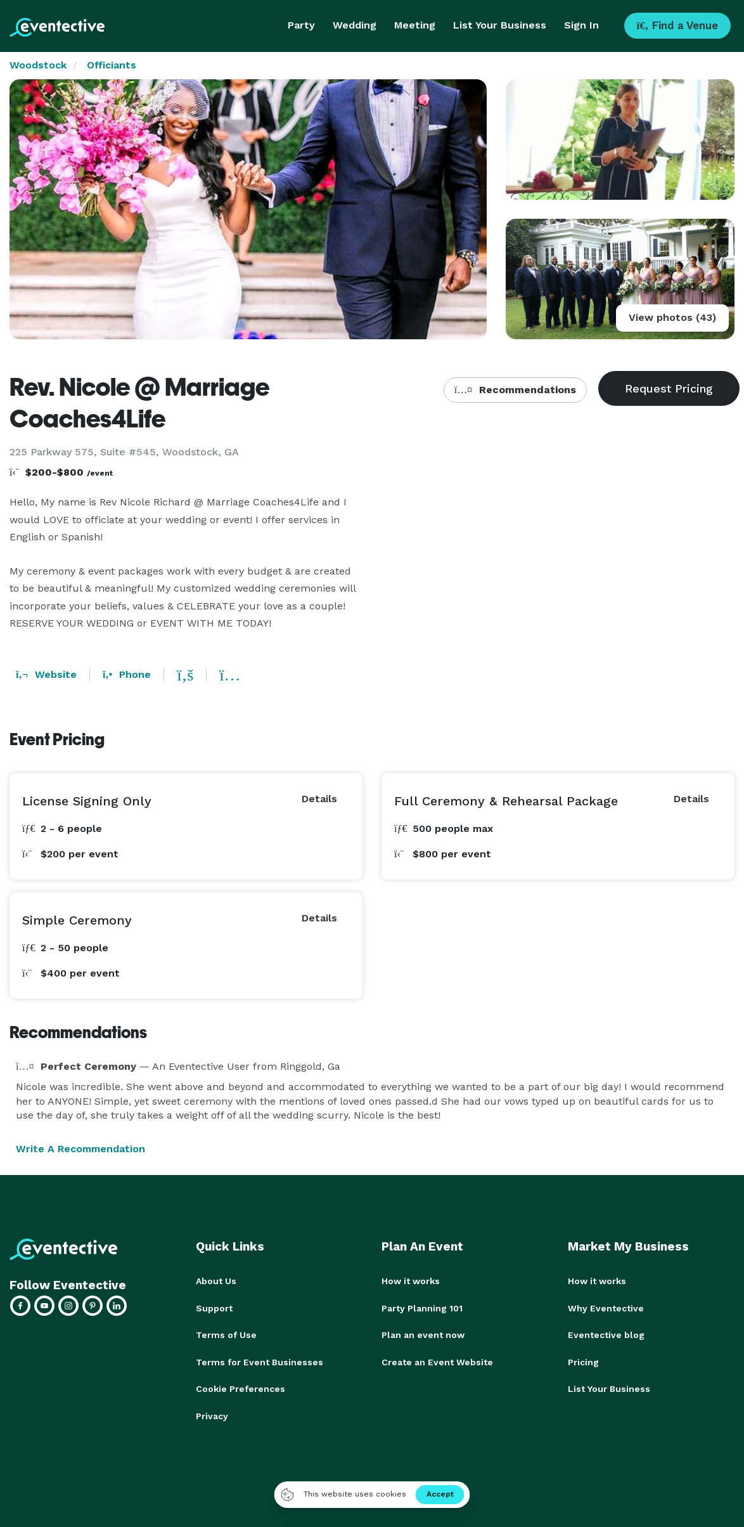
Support (214, 1308)
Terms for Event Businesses (259, 1361)
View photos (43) (672, 317)
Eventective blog (606, 1334)
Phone (127, 674)
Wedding (354, 25)
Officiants (111, 65)
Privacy (212, 1414)
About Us (216, 1281)
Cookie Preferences (240, 1387)
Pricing (583, 1361)
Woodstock (38, 65)
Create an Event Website (437, 1361)
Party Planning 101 (422, 1308)
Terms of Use (226, 1334)
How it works (411, 1281)
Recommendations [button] (515, 390)
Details (319, 799)
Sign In (581, 25)
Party (301, 25)
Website (46, 674)
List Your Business (499, 25)
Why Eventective (606, 1308)
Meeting (414, 25)
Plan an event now (423, 1334)
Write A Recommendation (80, 1149)
